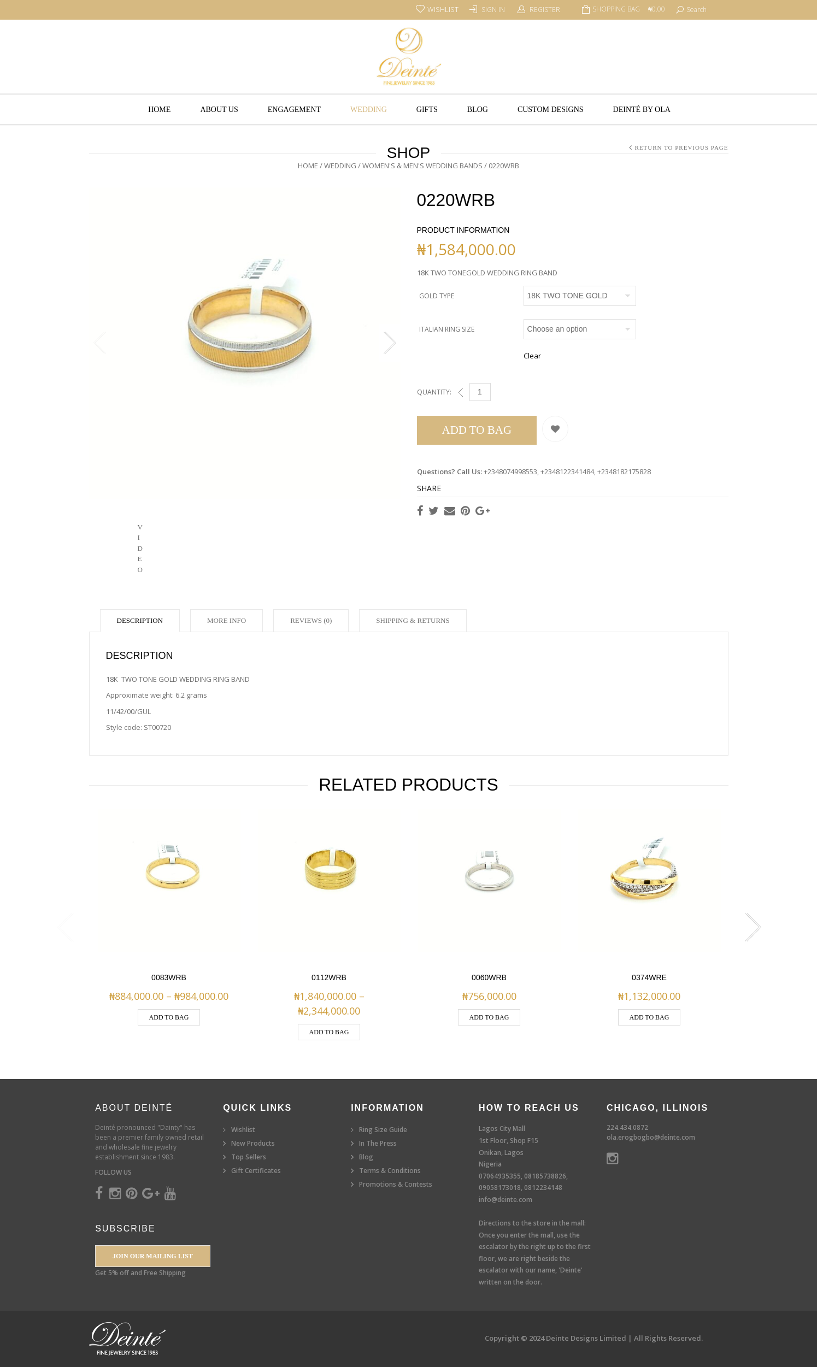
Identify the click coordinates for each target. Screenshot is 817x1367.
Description (140, 620)
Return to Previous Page (681, 147)
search (696, 9)
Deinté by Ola (642, 109)
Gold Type (436, 295)
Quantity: (434, 392)
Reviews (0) (311, 620)
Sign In (493, 9)
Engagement (294, 109)
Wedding (368, 109)
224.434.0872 (627, 1127)
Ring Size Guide (383, 1129)
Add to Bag (477, 430)
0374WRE (649, 977)
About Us (219, 109)
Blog (477, 109)
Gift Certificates (256, 1170)
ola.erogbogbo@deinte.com (651, 1137)
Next (390, 343)
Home (159, 109)
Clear (532, 356)
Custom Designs (551, 109)
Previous (100, 343)
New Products (253, 1143)
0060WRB (489, 977)
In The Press (378, 1143)
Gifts (427, 109)
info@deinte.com (505, 1199)
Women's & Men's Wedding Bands (422, 165)
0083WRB (168, 977)
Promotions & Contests (395, 1184)
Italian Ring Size (446, 329)
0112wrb (328, 977)
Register (545, 9)
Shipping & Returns (412, 620)
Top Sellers (248, 1157)
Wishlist (243, 1129)
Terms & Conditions (390, 1170)
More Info (226, 620)
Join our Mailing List (153, 1256)
